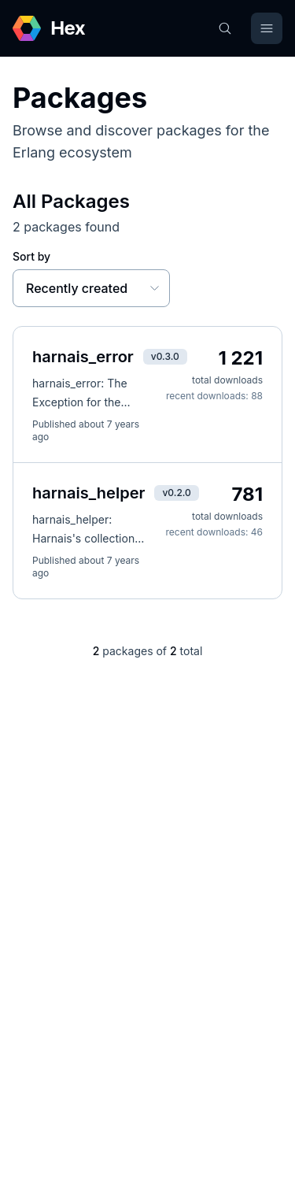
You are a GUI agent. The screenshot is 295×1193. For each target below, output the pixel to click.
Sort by (31, 256)
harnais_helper (88, 492)
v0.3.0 (165, 356)
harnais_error (83, 356)
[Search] (225, 28)
